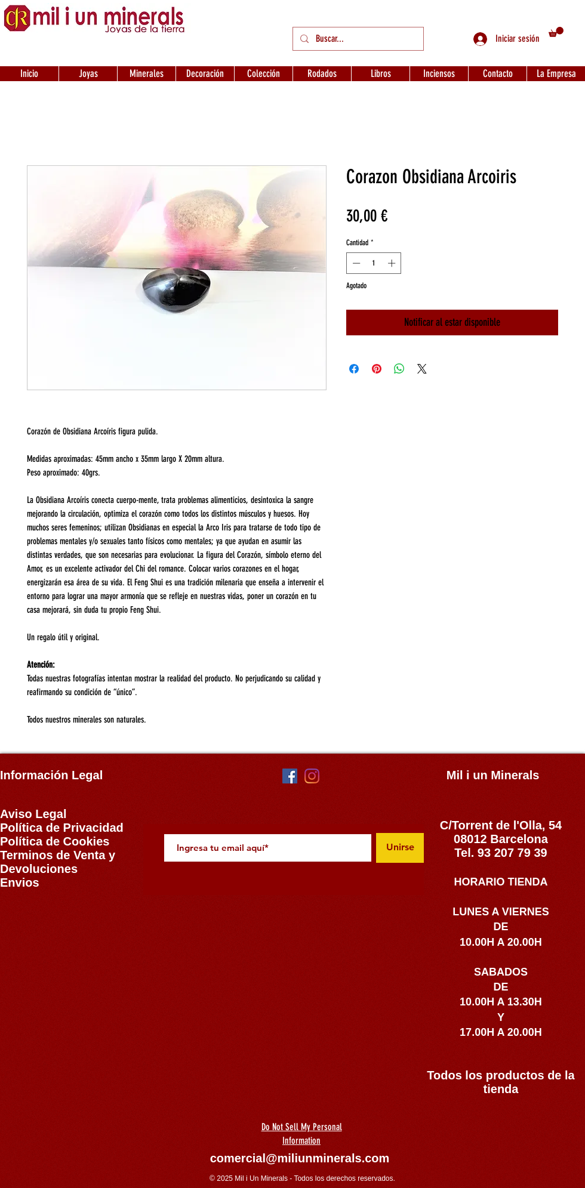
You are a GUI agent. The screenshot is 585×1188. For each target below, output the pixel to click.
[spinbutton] (374, 263)
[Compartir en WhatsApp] (399, 369)
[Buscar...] (357, 38)
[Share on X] (422, 369)
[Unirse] (400, 848)
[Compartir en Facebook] (354, 369)
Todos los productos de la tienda (500, 1082)
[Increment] (393, 263)
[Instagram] (311, 776)
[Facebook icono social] (289, 776)
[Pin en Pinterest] (377, 369)
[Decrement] (355, 263)
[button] (556, 32)
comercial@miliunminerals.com (300, 1158)
